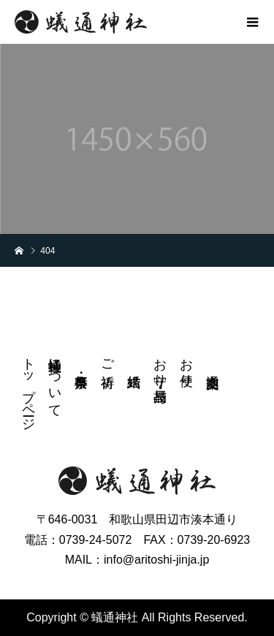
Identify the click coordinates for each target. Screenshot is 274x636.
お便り (186, 364)
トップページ (28, 386)
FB (248, 360)
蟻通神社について (54, 380)
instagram (248, 390)
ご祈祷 (107, 358)
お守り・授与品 (160, 364)
